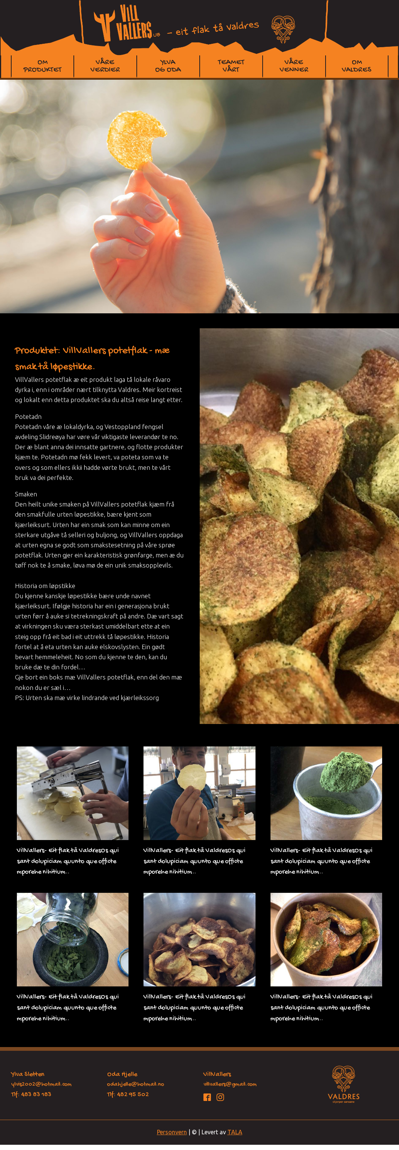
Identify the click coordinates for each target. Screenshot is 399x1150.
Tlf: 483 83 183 (31, 1095)
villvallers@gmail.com (230, 1084)
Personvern (172, 1132)
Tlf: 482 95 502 (128, 1095)
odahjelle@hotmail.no (135, 1084)
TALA (234, 1132)
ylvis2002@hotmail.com (41, 1084)
